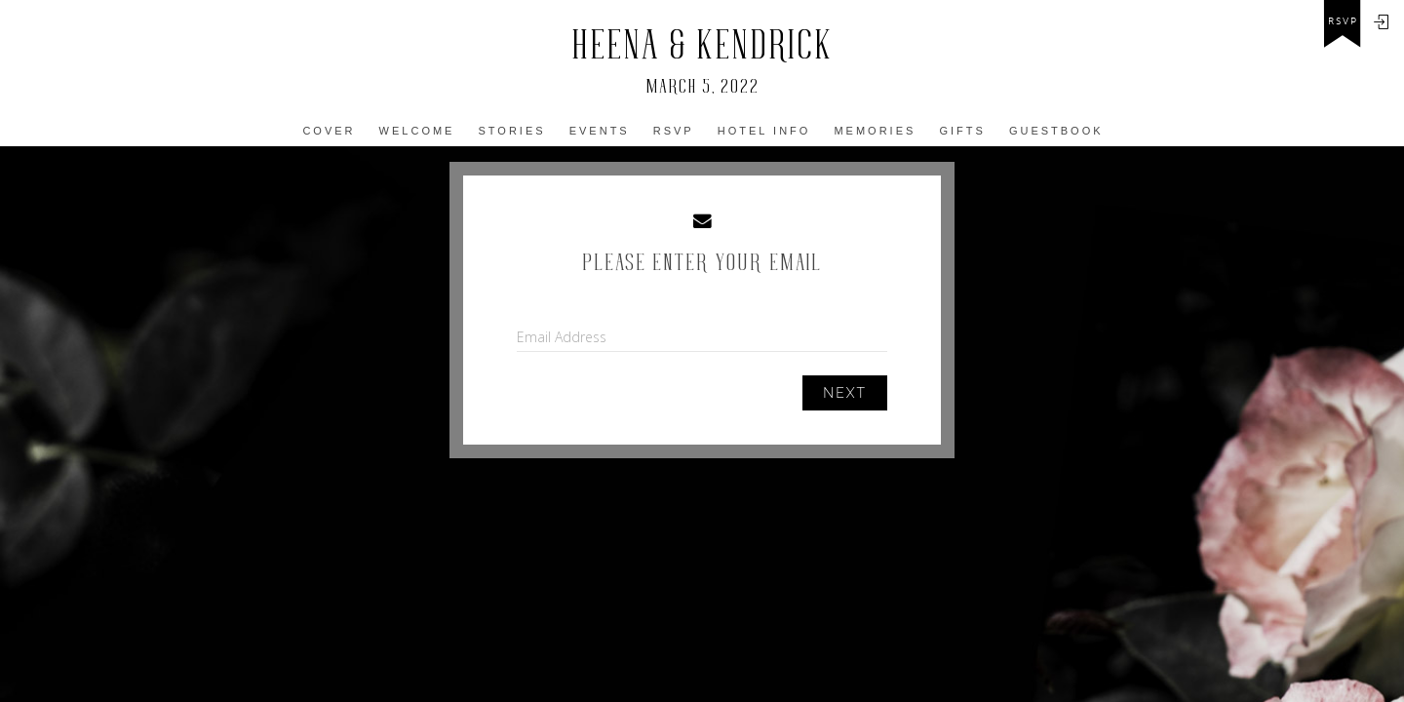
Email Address (561, 337)
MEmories (875, 130)
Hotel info (764, 130)
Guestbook (1056, 130)
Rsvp (673, 130)
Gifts (962, 130)
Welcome (417, 130)
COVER (328, 130)
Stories (512, 130)
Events (599, 130)
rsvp (1343, 21)
